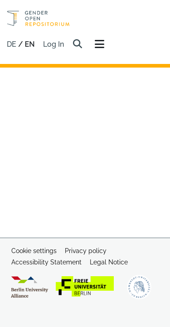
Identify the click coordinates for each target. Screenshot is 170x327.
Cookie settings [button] (34, 250)
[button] (77, 44)
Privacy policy (86, 250)
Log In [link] (54, 44)
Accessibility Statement (46, 262)
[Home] (38, 18)
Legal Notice (109, 262)
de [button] (12, 44)
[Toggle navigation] (100, 44)
